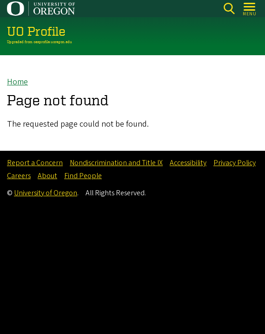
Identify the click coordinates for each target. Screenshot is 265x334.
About (47, 176)
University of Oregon (45, 193)
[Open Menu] (250, 8)
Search (229, 8)
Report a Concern (35, 163)
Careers (19, 176)
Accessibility (188, 163)
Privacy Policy (234, 163)
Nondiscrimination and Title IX (116, 163)
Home (17, 82)
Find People (83, 176)
